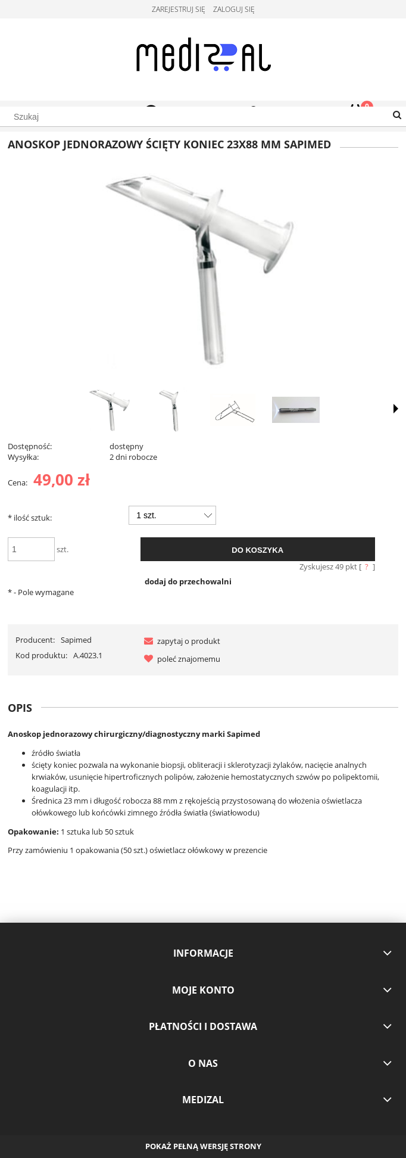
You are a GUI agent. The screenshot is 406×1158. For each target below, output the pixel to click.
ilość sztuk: (30, 517)
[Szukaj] (397, 115)
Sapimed (76, 639)
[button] (179, 641)
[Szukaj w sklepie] (203, 117)
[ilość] (31, 549)
